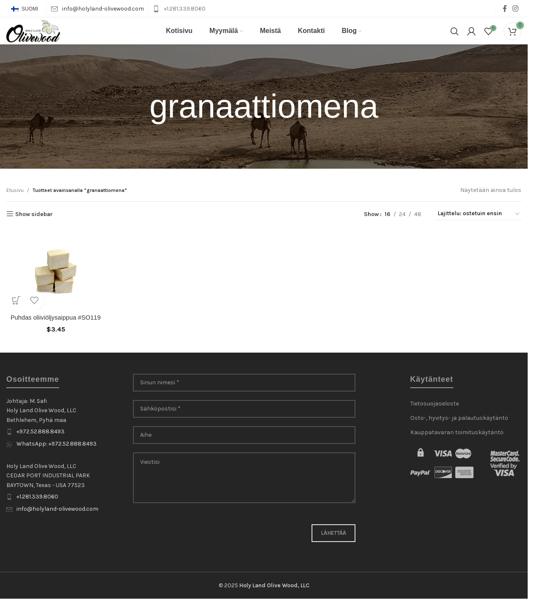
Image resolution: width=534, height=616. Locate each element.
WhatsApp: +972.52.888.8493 (56, 460)
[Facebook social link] (505, 8)
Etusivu (15, 201)
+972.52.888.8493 (40, 448)
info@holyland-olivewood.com (57, 525)
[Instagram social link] (515, 8)
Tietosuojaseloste (434, 420)
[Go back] (138, 118)
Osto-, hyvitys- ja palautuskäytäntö (459, 434)
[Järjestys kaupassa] (479, 225)
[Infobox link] (97, 9)
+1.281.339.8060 (37, 513)
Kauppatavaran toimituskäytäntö (457, 448)
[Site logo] (35, 36)
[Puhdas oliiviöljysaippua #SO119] (52, 280)
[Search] (454, 36)
